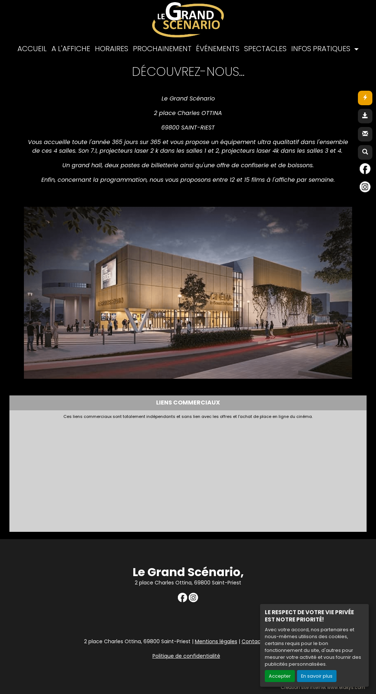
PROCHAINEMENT (162, 49)
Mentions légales (216, 641)
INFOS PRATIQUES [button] (321, 49)
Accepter (280, 676)
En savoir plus (317, 676)
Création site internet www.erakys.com (323, 687)
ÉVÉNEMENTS (217, 49)
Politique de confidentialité (186, 656)
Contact (252, 641)
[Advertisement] (188, 473)
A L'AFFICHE (70, 49)
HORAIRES (111, 49)
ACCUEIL (32, 49)
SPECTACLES (265, 49)
